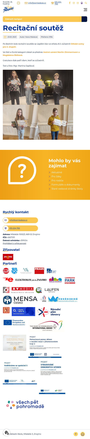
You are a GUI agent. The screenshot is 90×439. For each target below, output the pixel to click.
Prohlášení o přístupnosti (14, 243)
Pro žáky (56, 176)
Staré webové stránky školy (67, 189)
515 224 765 (56, 3)
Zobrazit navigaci (13, 19)
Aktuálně (56, 172)
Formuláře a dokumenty (65, 184)
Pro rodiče (57, 180)
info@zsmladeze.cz (33, 3)
